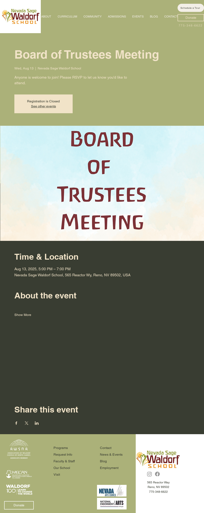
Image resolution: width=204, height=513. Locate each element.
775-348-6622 (191, 25)
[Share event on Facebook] (16, 423)
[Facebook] (157, 474)
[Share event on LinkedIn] (37, 423)
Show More (22, 315)
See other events (43, 106)
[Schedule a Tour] (191, 8)
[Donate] (191, 17)
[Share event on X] (27, 423)
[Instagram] (149, 474)
